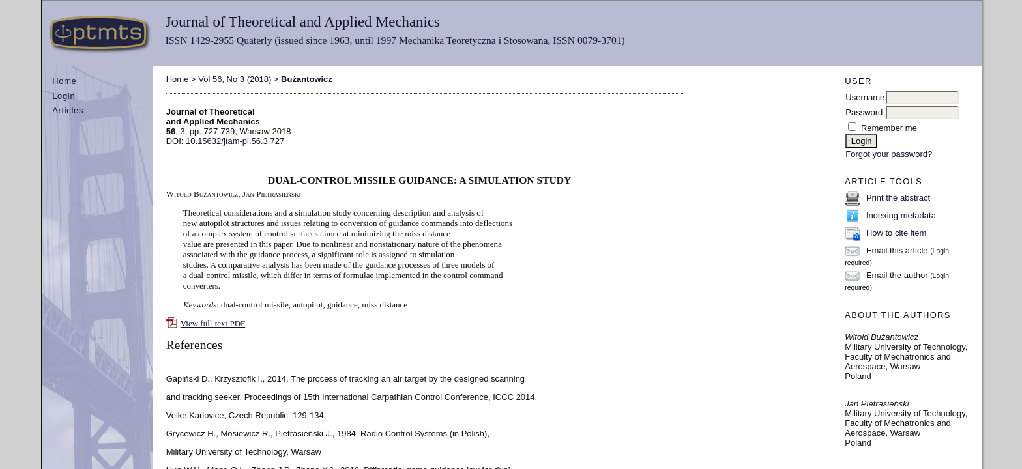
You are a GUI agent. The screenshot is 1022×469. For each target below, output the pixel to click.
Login (63, 96)
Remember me (889, 128)
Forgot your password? (888, 154)
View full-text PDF (213, 323)
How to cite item (896, 233)
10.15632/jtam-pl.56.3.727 (235, 141)
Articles (67, 110)
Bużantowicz (306, 79)
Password (864, 112)
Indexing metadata (901, 215)
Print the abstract (898, 198)
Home (64, 81)
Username (864, 97)
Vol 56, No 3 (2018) (234, 79)
